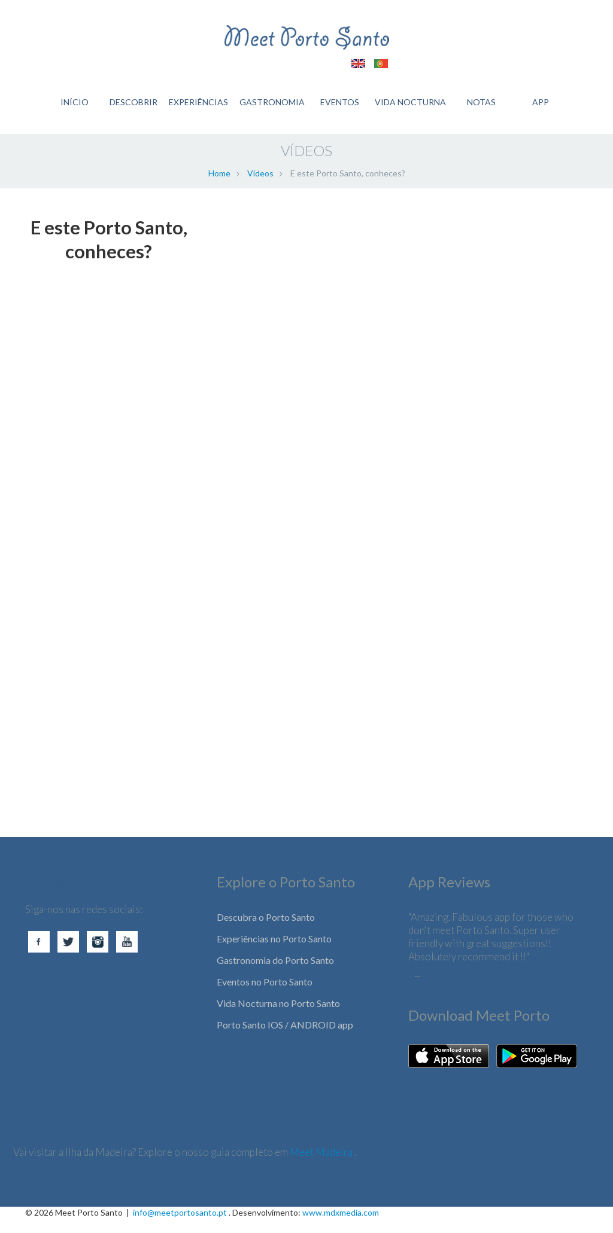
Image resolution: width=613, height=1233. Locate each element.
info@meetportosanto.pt (180, 1227)
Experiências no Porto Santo (274, 953)
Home (219, 187)
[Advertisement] (109, 815)
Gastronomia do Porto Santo (275, 974)
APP (542, 108)
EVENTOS (339, 108)
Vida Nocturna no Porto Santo (278, 1017)
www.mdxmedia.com (340, 1227)
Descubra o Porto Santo (266, 931)
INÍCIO (71, 108)
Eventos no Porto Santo (264, 996)
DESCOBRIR (131, 108)
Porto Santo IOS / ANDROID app (285, 1039)
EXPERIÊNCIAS (196, 108)
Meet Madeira (322, 1166)
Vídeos (260, 187)
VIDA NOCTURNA (411, 108)
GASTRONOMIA (271, 108)
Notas (482, 108)
